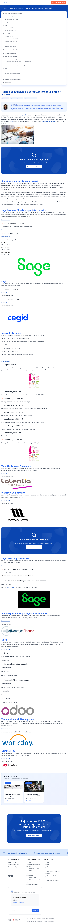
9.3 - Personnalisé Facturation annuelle (13, 76)
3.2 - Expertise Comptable (10, 30)
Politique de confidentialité (38, 918)
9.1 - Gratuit (6, 71)
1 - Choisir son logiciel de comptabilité (12, 13)
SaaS (11, 121)
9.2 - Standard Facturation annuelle (12, 73)
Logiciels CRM (29, 873)
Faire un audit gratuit (34, 835)
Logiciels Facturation (49, 869)
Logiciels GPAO (29, 862)
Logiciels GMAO (29, 875)
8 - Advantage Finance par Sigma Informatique (14, 65)
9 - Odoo (5, 68)
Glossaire (29, 918)
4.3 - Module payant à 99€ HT (10, 41)
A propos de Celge (12, 862)
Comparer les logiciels (59, 2)
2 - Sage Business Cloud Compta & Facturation (14, 17)
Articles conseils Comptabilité (16, 8)
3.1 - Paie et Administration (10, 28)
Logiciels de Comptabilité (50, 875)
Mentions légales (50, 918)
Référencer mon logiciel (19, 902)
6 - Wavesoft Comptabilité (9, 53)
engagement (11, 587)
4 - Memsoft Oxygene (8, 33)
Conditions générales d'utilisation (34, 921)
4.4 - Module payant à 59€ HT (10, 44)
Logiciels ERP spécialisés (31, 882)
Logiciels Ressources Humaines (51, 880)
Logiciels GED (47, 862)
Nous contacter (11, 869)
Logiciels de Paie (48, 878)
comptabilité (23, 115)
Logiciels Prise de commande (33, 870)
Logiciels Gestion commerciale (33, 879)
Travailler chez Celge (13, 866)
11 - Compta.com (7, 82)
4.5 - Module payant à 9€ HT (10, 46)
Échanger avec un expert (14, 864)
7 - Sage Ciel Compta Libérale (10, 56)
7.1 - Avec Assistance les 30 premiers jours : (14, 59)
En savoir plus (5, 220)
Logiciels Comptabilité (31, 877)
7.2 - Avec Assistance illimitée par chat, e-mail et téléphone (17, 61)
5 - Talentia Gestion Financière (10, 49)
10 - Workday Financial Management (12, 79)
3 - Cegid (5, 25)
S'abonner (35, 910)
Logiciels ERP (47, 864)
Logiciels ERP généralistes (32, 884)
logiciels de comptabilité (49, 121)
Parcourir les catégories (48, 921)
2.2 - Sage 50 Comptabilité (10, 22)
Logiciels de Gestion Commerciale (52, 871)
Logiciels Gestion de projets (32, 868)
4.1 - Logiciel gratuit (8, 36)
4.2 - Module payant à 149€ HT (11, 38)
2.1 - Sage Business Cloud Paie (11, 19)
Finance (6, 8)
